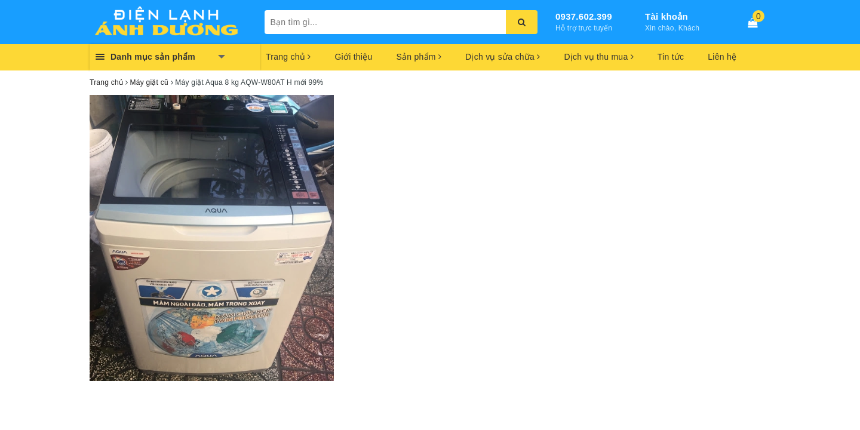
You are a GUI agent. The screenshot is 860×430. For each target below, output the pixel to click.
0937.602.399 (583, 16)
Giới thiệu (353, 57)
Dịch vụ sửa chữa (502, 57)
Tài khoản (666, 16)
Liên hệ (722, 57)
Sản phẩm (418, 57)
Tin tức (671, 57)
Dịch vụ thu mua (598, 57)
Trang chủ (288, 57)
